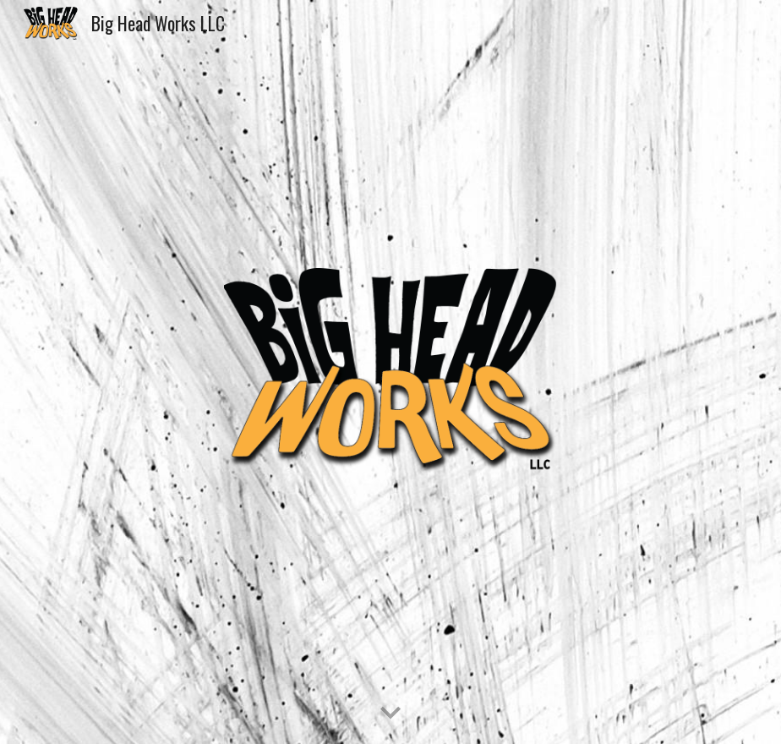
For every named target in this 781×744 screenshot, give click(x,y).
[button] (390, 713)
